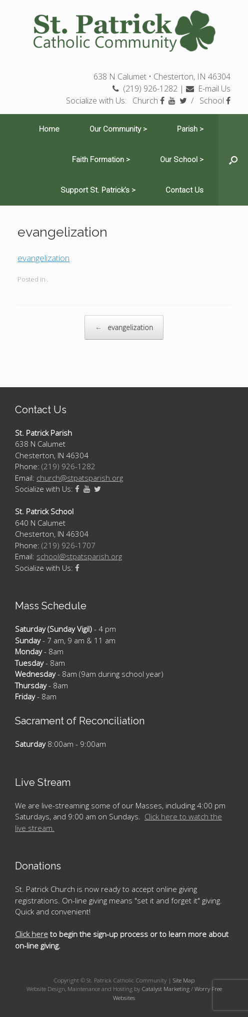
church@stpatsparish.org (79, 478)
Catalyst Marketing (166, 988)
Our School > (182, 159)
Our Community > (118, 129)
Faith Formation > (101, 159)
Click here (31, 934)
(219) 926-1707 (69, 545)
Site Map (183, 980)
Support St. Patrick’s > (98, 190)
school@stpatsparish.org (79, 556)
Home (49, 129)
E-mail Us (208, 88)
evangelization (44, 258)
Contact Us (185, 190)
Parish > (190, 129)
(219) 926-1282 (145, 88)
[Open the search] (233, 160)
